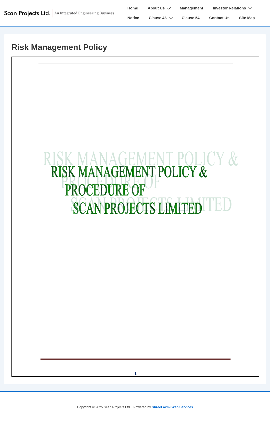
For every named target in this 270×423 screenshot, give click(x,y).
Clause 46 (161, 18)
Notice (133, 18)
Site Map (247, 18)
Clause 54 (191, 18)
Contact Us (219, 18)
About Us (160, 8)
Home (132, 8)
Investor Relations (233, 8)
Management (191, 8)
